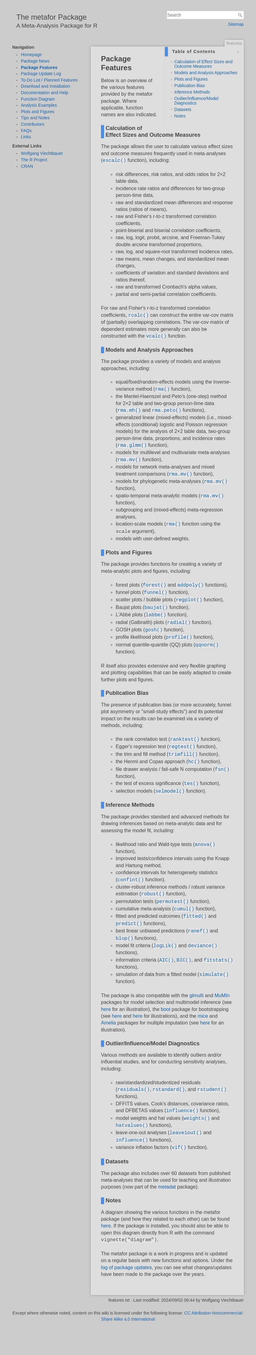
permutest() (173, 902)
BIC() (183, 960)
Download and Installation (45, 86)
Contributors (32, 124)
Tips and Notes (35, 117)
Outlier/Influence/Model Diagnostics (196, 100)
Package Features (39, 67)
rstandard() (169, 1090)
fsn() (222, 769)
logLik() (165, 946)
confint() (130, 880)
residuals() (133, 1090)
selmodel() (170, 791)
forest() (154, 585)
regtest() (182, 747)
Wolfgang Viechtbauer (42, 153)
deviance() (202, 946)
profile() (179, 637)
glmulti (196, 995)
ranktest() (185, 739)
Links (26, 136)
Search (241, 15)
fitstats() (218, 960)
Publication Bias (189, 85)
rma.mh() (129, 410)
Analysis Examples (39, 105)
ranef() (198, 931)
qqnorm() (207, 645)
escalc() (114, 160)
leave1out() (185, 1133)
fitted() (195, 916)
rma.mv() (129, 460)
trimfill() (183, 754)
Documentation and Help (44, 92)
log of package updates (126, 1267)
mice (203, 1016)
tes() (191, 784)
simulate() (214, 975)
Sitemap (236, 24)
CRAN (27, 166)
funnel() (156, 592)
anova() (205, 845)
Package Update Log (41, 73)
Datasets (182, 109)
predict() (129, 924)
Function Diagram (38, 99)
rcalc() (138, 315)
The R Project (34, 159)
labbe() (155, 615)
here (106, 1009)
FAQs (26, 130)
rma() (162, 389)
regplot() (189, 600)
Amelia (108, 1022)
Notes (180, 115)
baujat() (156, 608)
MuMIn (222, 995)
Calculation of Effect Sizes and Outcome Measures (203, 64)
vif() (179, 1147)
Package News (35, 61)
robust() (153, 894)
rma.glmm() (132, 445)
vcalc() (156, 336)
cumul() (184, 909)
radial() (179, 623)
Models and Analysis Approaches (205, 72)
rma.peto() (166, 410)
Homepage (31, 54)
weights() (197, 1118)
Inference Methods (192, 92)
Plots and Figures (37, 111)
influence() (182, 1111)
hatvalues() (132, 1125)
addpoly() (190, 585)
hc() (194, 762)
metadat (167, 1186)
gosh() (154, 630)
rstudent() (212, 1090)
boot (165, 1009)
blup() (125, 938)
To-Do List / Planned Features (49, 80)
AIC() (166, 960)
